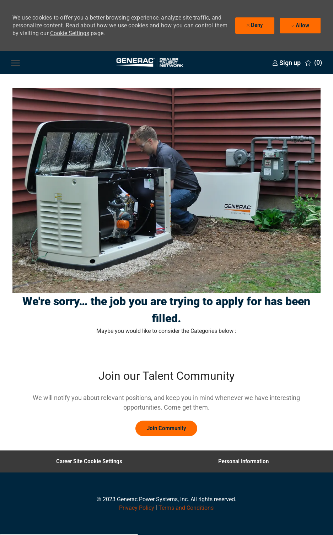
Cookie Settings (69, 33)
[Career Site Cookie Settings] (89, 461)
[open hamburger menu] (15, 62)
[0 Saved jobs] (313, 62)
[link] (286, 62)
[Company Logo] (149, 62)
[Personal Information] (243, 461)
